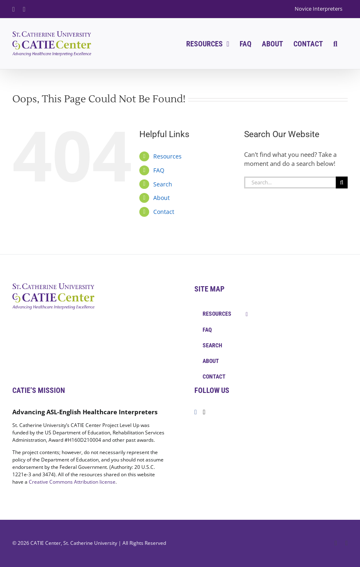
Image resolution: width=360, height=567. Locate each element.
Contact (163, 212)
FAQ (158, 170)
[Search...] (290, 182)
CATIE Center (45, 542)
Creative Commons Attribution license (72, 481)
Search (162, 184)
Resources (167, 156)
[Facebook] (195, 412)
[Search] (342, 182)
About (161, 198)
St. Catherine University (90, 542)
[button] (335, 43)
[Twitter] (204, 412)
